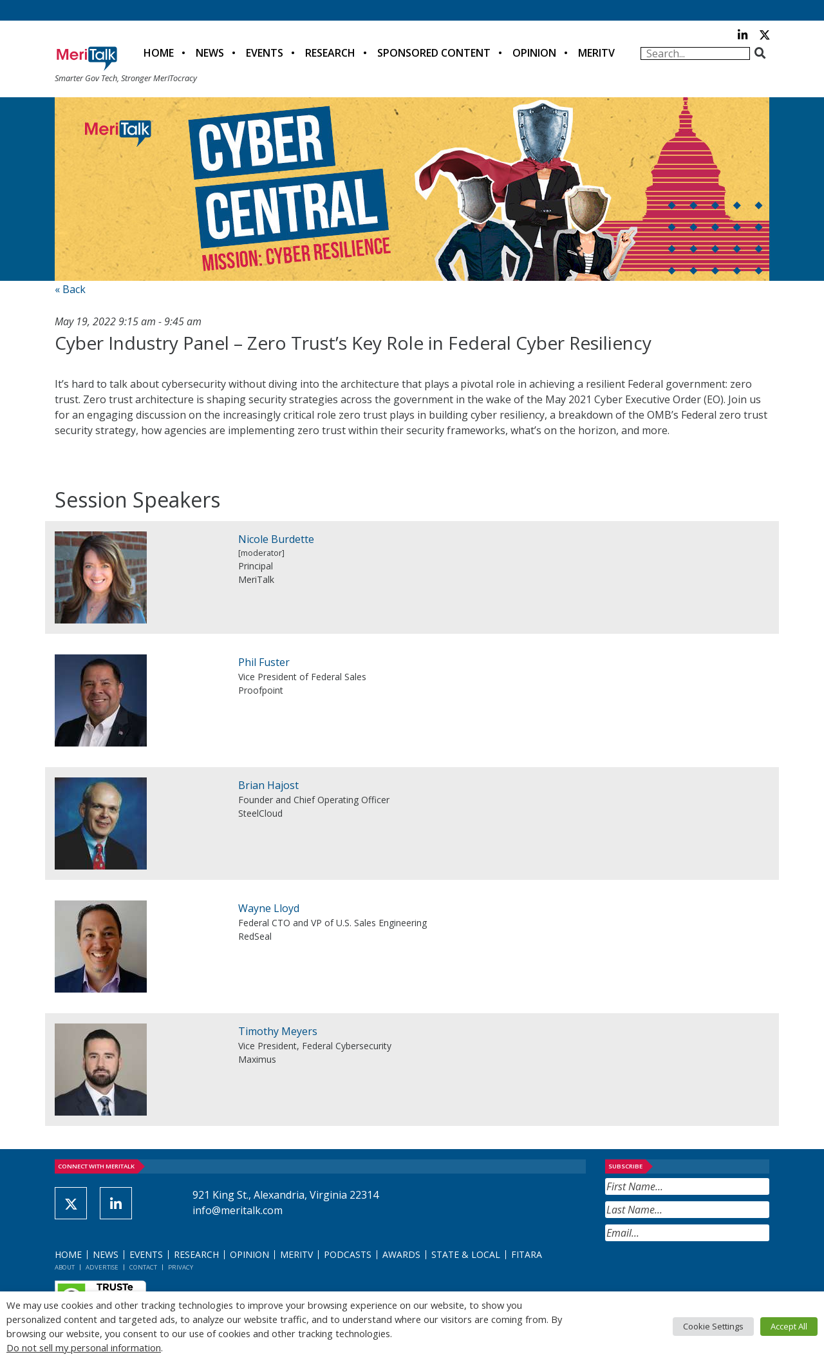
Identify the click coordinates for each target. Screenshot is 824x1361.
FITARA (526, 1254)
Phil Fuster (264, 662)
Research (330, 53)
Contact (143, 1267)
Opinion (534, 53)
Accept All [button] (789, 1326)
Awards (401, 1254)
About (65, 1267)
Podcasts (347, 1254)
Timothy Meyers (277, 1031)
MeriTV (596, 53)
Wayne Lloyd (268, 908)
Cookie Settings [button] (713, 1326)
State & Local (465, 1254)
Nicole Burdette (276, 539)
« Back (70, 289)
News (210, 53)
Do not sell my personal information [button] (83, 1347)
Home (159, 53)
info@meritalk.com (237, 1210)
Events (264, 53)
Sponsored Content (434, 53)
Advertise (102, 1267)
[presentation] (703, 1273)
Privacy (180, 1267)
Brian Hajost (268, 785)
